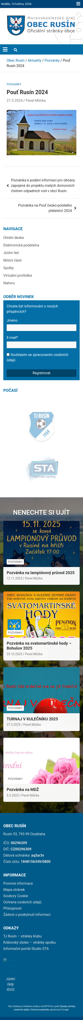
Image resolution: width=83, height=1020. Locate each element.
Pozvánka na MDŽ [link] (23, 780)
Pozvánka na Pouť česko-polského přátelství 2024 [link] (45, 208)
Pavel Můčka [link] (36, 100)
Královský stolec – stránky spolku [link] (29, 933)
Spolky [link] (8, 268)
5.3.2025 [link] (13, 786)
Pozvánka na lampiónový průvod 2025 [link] (41, 563)
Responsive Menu (78, 4)
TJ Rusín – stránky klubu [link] (22, 927)
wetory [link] (70, 1013)
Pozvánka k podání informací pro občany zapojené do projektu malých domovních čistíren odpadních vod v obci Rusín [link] (43, 185)
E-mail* (41, 341)
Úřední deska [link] (13, 238)
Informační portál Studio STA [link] (26, 940)
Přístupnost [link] (12, 899)
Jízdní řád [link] (11, 253)
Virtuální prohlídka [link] (17, 275)
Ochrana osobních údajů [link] (22, 893)
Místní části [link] (12, 260)
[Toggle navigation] (5, 49)
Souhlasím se (37, 357)
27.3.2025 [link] (13, 715)
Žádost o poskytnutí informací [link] (26, 906)
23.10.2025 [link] (14, 645)
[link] (41, 25)
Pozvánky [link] (14, 84)
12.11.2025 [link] (14, 569)
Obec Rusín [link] (45, 1013)
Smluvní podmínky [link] (40, 999)
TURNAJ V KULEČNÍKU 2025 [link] (32, 710)
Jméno (41, 324)
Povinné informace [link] (18, 874)
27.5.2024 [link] (14, 100)
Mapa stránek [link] (14, 881)
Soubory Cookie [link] (15, 887)
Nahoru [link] (9, 283)
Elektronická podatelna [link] (21, 245)
